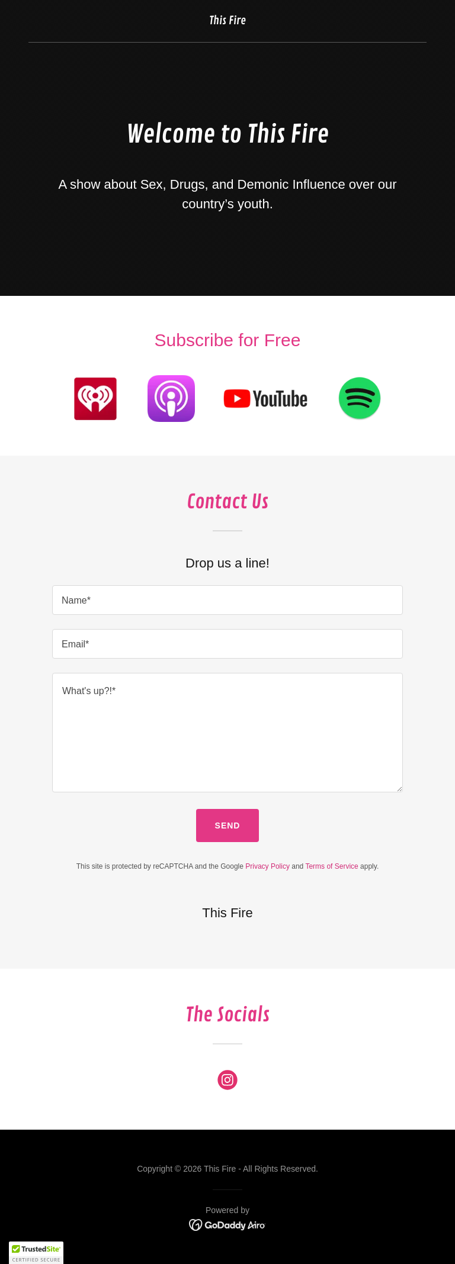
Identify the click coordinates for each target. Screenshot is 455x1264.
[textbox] (227, 600)
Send (228, 825)
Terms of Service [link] (331, 866)
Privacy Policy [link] (267, 866)
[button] (36, 1253)
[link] (227, 21)
